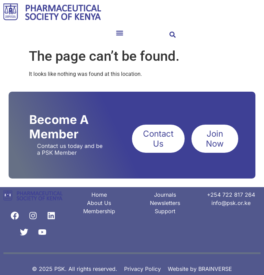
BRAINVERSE (215, 268)
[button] (119, 32)
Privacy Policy (142, 268)
